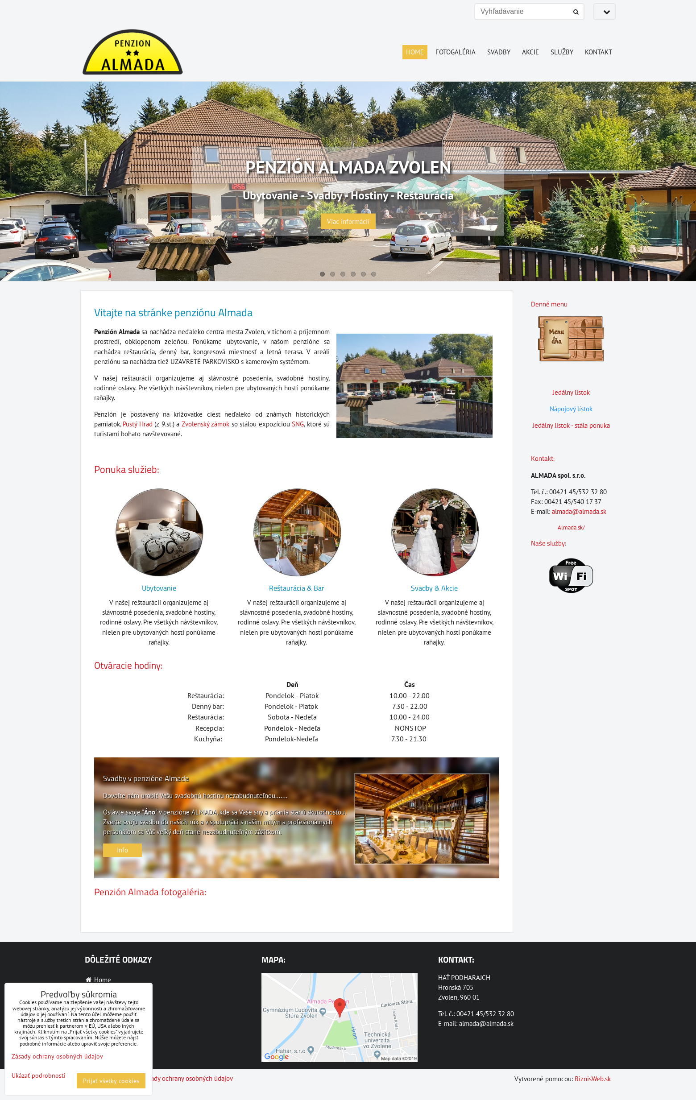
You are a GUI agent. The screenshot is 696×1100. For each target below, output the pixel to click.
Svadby (498, 52)
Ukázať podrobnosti (39, 1075)
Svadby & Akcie (434, 588)
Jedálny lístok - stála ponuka (571, 425)
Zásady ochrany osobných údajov (187, 1078)
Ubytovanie (159, 588)
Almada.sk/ (571, 527)
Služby (562, 52)
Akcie (530, 52)
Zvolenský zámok (205, 424)
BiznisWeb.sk (593, 1079)
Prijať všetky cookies (111, 1081)
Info (122, 850)
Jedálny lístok (571, 392)
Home (415, 52)
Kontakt (598, 52)
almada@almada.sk (579, 511)
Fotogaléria (455, 52)
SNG (298, 424)
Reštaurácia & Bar (296, 588)
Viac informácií (348, 221)
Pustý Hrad (137, 424)
